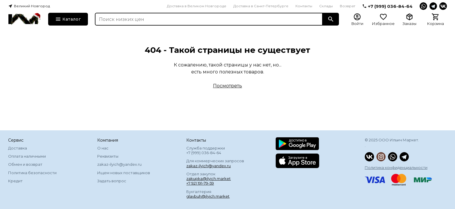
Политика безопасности (32, 172)
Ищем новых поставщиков (123, 172)
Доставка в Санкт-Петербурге (260, 6)
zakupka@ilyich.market (208, 178)
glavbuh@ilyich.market (208, 196)
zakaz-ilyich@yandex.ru (119, 164)
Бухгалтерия (208, 194)
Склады (326, 6)
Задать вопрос (111, 181)
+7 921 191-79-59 (200, 183)
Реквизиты (107, 156)
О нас (103, 148)
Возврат (347, 6)
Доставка (17, 148)
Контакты (303, 6)
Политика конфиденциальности (396, 167)
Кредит (15, 181)
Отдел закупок (208, 179)
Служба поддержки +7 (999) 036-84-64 (205, 150)
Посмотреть (227, 86)
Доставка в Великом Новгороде (196, 6)
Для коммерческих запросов (215, 163)
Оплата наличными (27, 156)
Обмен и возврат (25, 164)
